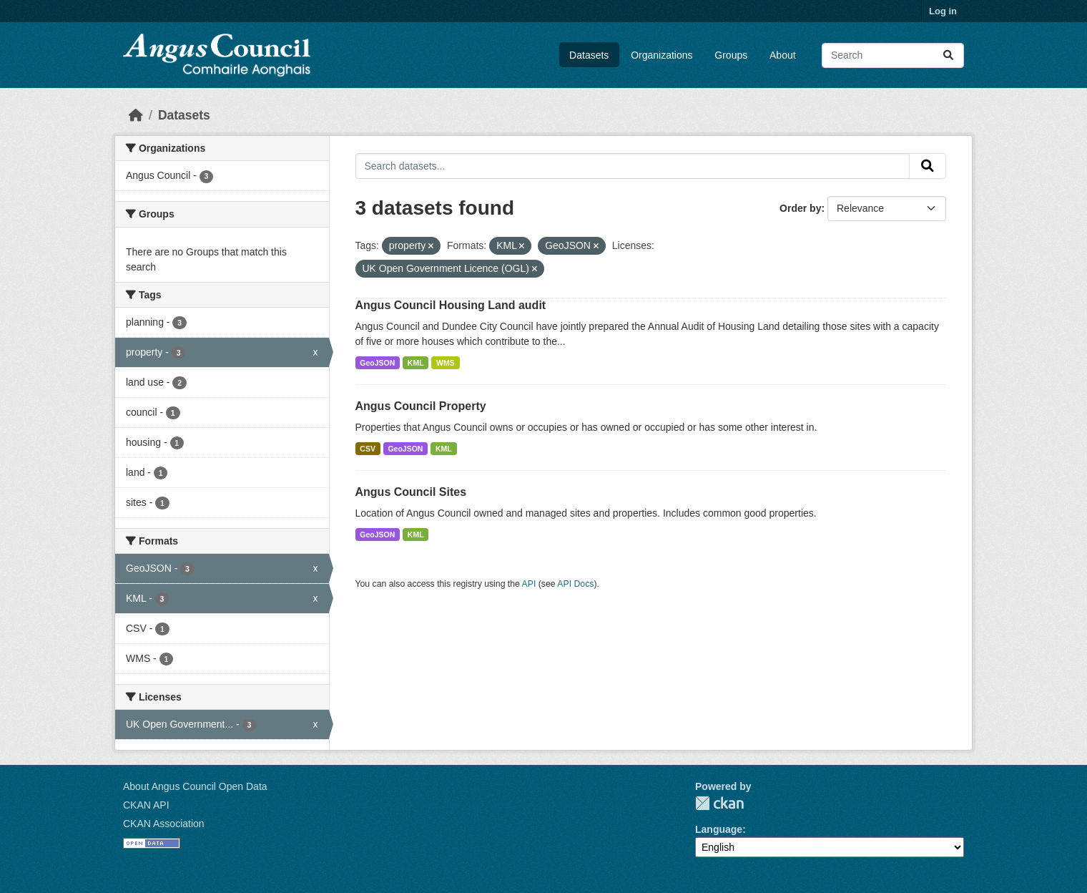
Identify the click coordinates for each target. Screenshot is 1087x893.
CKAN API (146, 805)
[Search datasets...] (893, 55)
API (529, 584)
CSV (367, 448)
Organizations (661, 55)
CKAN (719, 803)
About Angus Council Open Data (195, 786)
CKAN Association (164, 823)
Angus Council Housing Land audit (450, 305)
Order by (800, 208)
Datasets (589, 55)
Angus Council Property (420, 406)
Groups (730, 55)
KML (416, 362)
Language (718, 829)
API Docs (575, 584)
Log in (943, 11)
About (782, 55)
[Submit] (948, 55)
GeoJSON (377, 362)
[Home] (136, 115)
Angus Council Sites (411, 492)
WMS (445, 362)
